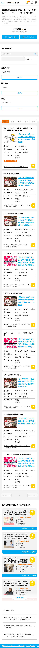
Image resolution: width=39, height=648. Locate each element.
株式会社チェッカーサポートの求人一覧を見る (16, 167)
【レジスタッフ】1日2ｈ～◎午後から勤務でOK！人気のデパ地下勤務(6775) (26, 138)
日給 (26, 121)
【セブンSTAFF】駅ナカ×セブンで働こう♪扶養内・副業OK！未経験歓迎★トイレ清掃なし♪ (26, 261)
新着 (12, 121)
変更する (19, 77)
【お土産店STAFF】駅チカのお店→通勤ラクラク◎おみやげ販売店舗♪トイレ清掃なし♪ (26, 181)
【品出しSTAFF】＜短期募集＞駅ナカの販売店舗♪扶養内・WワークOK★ (26, 301)
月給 (33, 121)
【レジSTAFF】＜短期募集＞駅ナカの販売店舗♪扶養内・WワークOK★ (26, 422)
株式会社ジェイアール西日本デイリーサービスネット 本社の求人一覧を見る (17, 205)
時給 (19, 121)
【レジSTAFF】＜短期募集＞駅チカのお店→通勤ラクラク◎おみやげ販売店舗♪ (26, 382)
